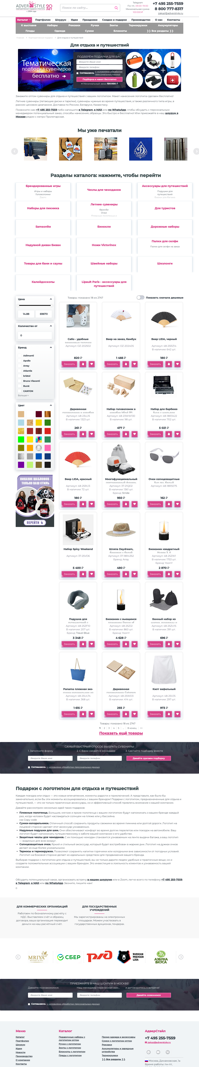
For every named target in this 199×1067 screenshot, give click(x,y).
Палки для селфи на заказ (165, 246)
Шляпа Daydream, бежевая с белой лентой (121, 553)
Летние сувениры (104, 204)
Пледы (30, 30)
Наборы (52, 25)
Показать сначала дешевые (164, 297)
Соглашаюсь (99, 73)
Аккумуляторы (168, 25)
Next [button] (181, 957)
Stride (125, 493)
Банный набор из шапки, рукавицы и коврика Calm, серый (164, 623)
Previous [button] (14, 151)
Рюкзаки (74, 25)
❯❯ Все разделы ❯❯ (160, 30)
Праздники (89, 19)
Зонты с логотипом (70, 1047)
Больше (22, 395)
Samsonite (43, 226)
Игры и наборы (43, 191)
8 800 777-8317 (169, 9)
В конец (132, 728)
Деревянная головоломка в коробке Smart (78, 413)
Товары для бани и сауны (43, 263)
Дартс (43, 197)
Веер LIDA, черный (164, 339)
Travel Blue (83, 633)
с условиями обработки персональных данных (108, 73)
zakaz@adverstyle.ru (170, 13)
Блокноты (120, 30)
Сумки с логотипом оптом (117, 1041)
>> (141, 728)
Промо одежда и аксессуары (118, 1037)
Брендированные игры (43, 186)
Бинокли (104, 226)
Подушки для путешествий (165, 193)
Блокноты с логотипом (72, 1051)
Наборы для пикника (43, 208)
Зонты (114, 25)
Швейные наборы (104, 263)
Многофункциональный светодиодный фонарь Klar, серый (121, 483)
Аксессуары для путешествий (165, 186)
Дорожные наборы (165, 226)
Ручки (95, 25)
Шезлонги (165, 263)
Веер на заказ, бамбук (121, 339)
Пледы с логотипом (70, 1055)
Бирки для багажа (165, 197)
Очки (104, 212)
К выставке (28, 25)
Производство (140, 19)
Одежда (59, 30)
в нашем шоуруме (99, 879)
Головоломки (43, 194)
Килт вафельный (164, 689)
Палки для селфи (165, 241)
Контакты (173, 19)
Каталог (24, 19)
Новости (20, 1052)
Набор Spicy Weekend (78, 549)
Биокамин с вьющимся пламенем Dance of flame (121, 623)
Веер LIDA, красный (78, 479)
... (123, 728)
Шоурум (60, 19)
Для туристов (165, 208)
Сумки (89, 30)
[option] (35, 151)
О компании (23, 1060)
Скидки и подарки (114, 19)
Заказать (69, 364)
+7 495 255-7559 (168, 3)
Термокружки (138, 25)
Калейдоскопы (43, 282)
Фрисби (104, 209)
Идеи (74, 19)
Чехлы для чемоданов (104, 190)
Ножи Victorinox (104, 245)
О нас (158, 19)
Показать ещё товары (121, 733)
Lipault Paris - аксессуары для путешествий (104, 284)
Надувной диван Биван (43, 245)
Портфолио (42, 19)
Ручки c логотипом (70, 1044)
